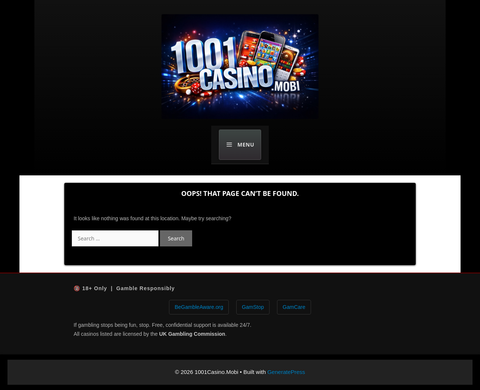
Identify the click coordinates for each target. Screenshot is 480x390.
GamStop (253, 307)
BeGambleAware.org (199, 307)
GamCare (294, 307)
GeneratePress (286, 372)
